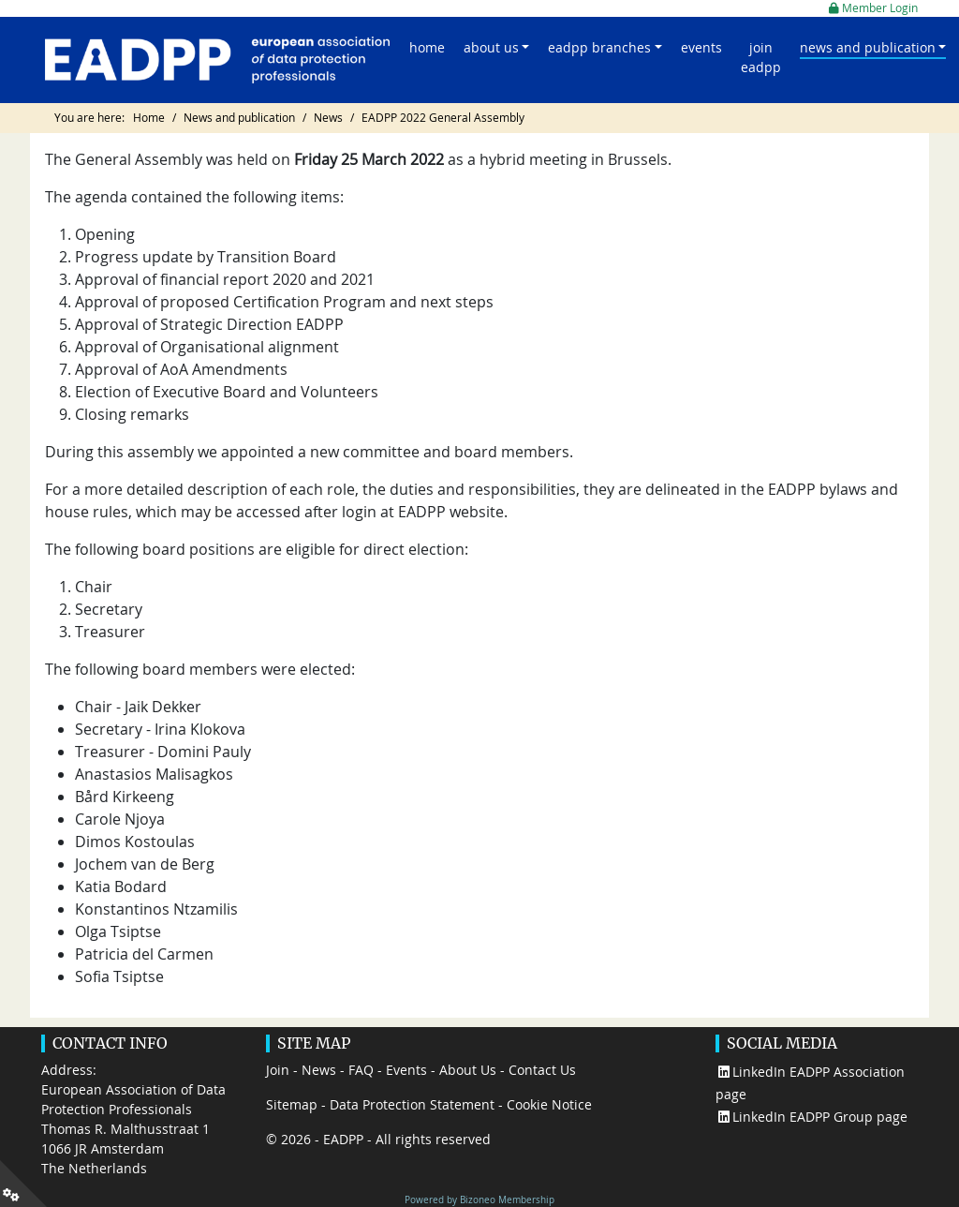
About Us (467, 1070)
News (319, 1070)
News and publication (868, 47)
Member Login (873, 8)
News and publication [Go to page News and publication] (239, 118)
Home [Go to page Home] (149, 118)
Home (427, 47)
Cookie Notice (549, 1104)
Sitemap (291, 1104)
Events (701, 47)
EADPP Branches (599, 47)
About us (491, 47)
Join (277, 1070)
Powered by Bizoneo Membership (479, 1199)
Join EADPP (761, 57)
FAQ (361, 1070)
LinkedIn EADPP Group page (811, 1116)
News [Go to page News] (328, 118)
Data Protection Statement (412, 1104)
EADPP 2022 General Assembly (442, 118)
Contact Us (542, 1070)
